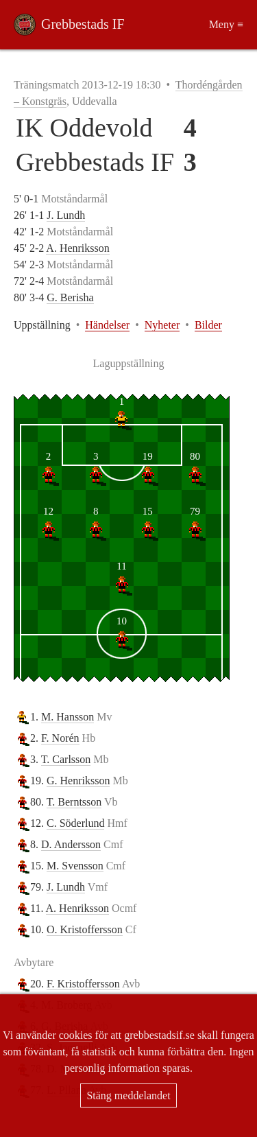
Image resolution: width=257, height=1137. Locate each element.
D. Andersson (71, 844)
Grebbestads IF (83, 24)
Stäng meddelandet (128, 1095)
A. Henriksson (77, 248)
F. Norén (60, 738)
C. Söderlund (75, 823)
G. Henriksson (78, 780)
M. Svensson (75, 865)
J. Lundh (66, 215)
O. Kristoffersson (85, 929)
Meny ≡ (226, 24)
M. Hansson (67, 717)
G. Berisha (70, 297)
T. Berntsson (74, 802)
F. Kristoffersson (83, 983)
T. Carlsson (66, 759)
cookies (76, 1035)
